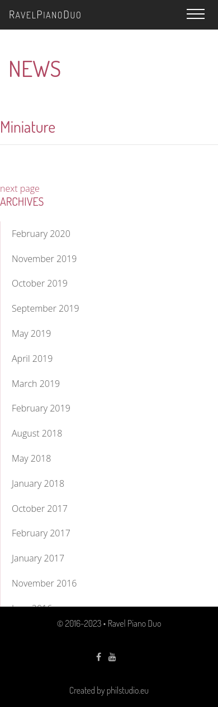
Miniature (27, 127)
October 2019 (40, 283)
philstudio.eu (128, 690)
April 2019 (32, 358)
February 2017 (41, 533)
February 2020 (41, 233)
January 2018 (38, 483)
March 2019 (36, 383)
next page (20, 188)
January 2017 (38, 558)
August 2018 (37, 433)
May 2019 (31, 333)
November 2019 (44, 259)
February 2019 (41, 408)
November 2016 (44, 583)
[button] (195, 14)
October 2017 (40, 508)
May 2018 (31, 458)
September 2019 (45, 308)
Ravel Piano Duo (135, 623)
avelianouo (45, 14)
